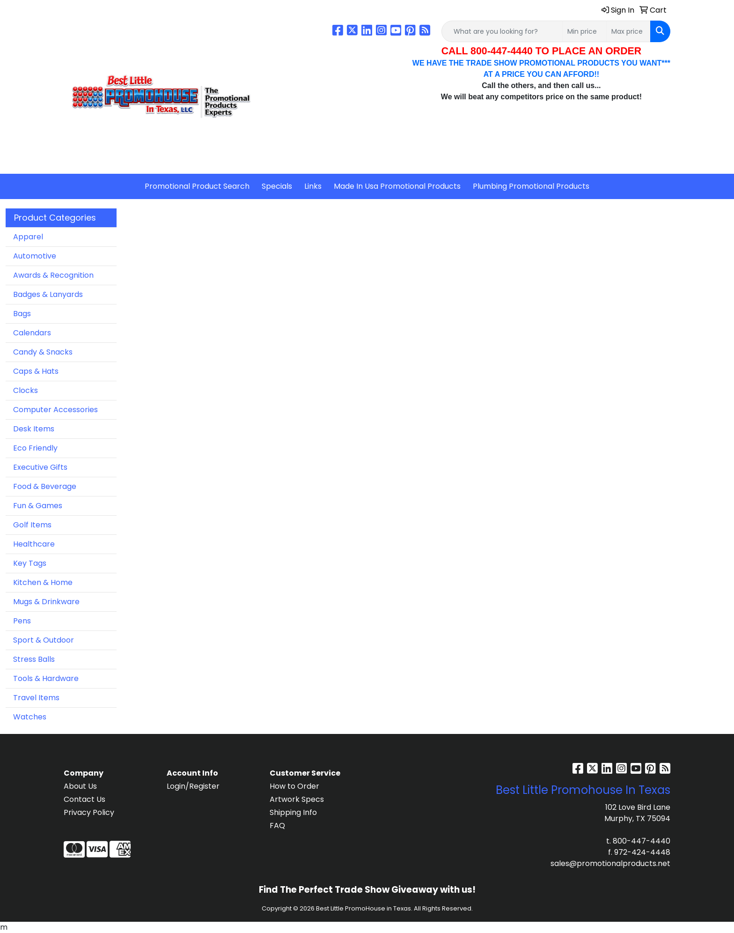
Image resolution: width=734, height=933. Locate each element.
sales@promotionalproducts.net (610, 863)
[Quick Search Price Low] (584, 31)
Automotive (34, 256)
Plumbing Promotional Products (531, 186)
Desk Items (33, 428)
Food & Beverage (44, 486)
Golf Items (32, 524)
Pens (22, 620)
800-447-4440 (641, 841)
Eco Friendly (35, 448)
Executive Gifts (40, 467)
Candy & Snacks (43, 352)
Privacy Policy (89, 812)
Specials (277, 186)
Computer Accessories (55, 409)
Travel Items (36, 697)
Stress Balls (34, 659)
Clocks (25, 390)
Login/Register (193, 786)
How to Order (294, 786)
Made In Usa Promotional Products (397, 186)
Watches (29, 716)
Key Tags (29, 563)
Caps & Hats (36, 371)
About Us (80, 786)
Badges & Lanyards (48, 294)
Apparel (28, 236)
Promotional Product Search (197, 186)
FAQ (277, 825)
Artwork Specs (297, 799)
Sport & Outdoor (43, 640)
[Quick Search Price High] (628, 31)
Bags (22, 313)
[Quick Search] (502, 31)
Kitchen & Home (43, 582)
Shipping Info (293, 812)
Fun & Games (37, 505)
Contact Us (84, 799)
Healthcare (34, 544)
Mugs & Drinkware (46, 601)
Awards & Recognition (53, 275)
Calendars (32, 332)
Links (313, 186)
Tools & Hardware (46, 678)
